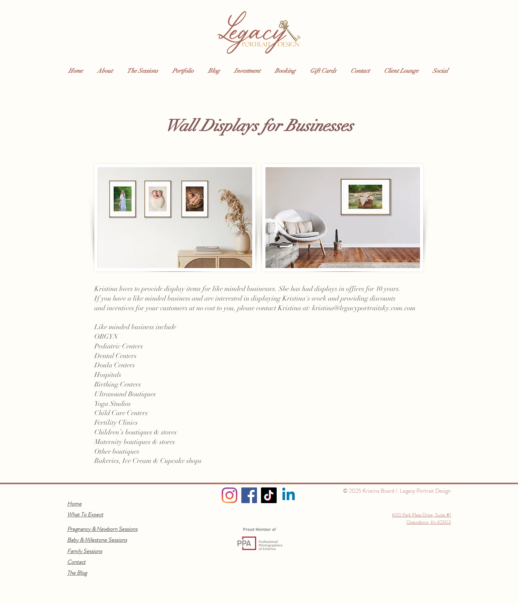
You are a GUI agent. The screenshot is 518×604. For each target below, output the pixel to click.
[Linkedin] (288, 495)
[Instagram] (229, 495)
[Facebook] (249, 495)
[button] (106, 71)
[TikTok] (269, 495)
